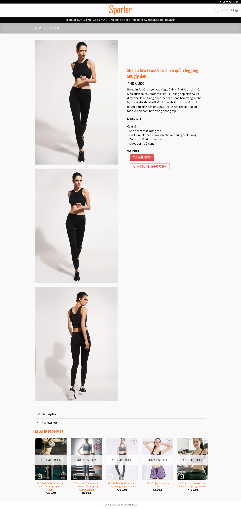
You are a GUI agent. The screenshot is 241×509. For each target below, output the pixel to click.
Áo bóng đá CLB (120, 20)
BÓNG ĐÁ (170, 20)
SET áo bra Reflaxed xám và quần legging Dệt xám (122, 485)
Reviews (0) (46, 423)
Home (39, 28)
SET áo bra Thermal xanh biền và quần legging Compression (86, 486)
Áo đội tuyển (100, 20)
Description (46, 414)
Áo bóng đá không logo (148, 20)
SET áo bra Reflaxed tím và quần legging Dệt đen (193, 485)
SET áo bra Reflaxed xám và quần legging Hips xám (51, 486)
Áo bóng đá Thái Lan (78, 20)
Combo (55, 28)
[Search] (216, 10)
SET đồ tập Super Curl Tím (157, 485)
